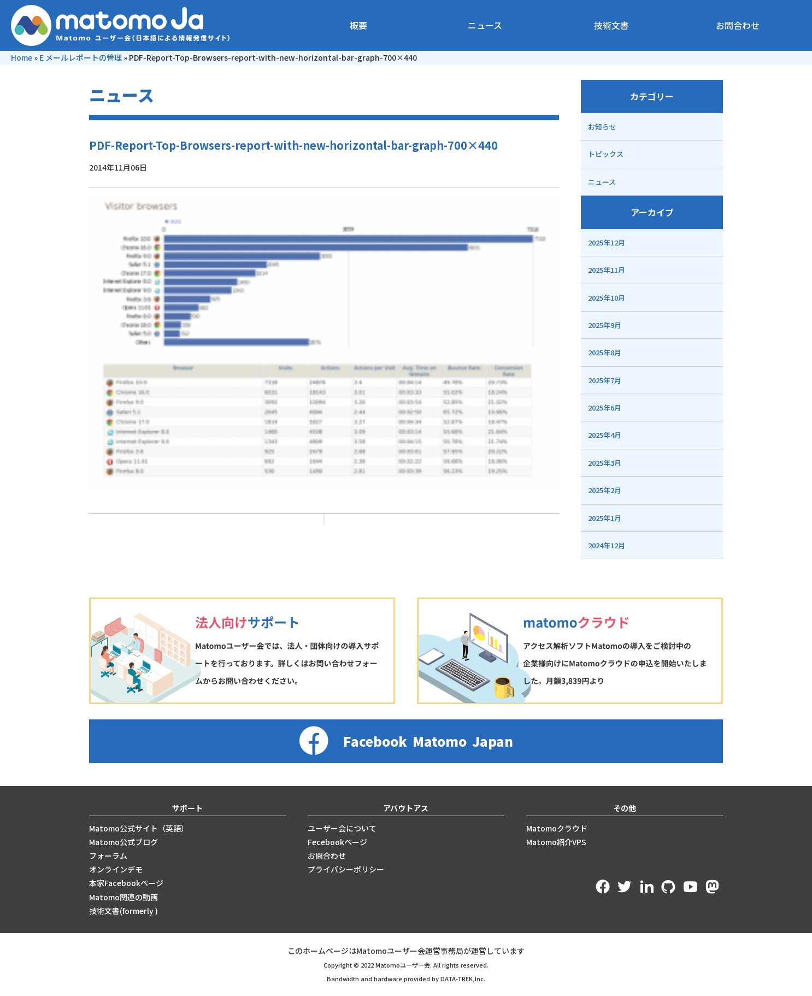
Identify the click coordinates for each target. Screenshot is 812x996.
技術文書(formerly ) (123, 910)
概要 (358, 25)
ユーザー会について (342, 828)
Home (21, 57)
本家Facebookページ (126, 882)
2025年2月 (604, 490)
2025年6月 (604, 407)
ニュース (485, 25)
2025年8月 (604, 352)
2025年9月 (604, 325)
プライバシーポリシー (346, 869)
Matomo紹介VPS (556, 841)
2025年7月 (604, 380)
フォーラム (108, 855)
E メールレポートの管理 (80, 57)
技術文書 (611, 25)
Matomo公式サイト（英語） (139, 828)
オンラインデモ (116, 869)
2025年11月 (606, 270)
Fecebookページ (337, 841)
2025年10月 (606, 297)
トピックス (605, 154)
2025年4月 (604, 435)
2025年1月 (604, 518)
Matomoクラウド (556, 828)
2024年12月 (606, 545)
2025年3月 (604, 463)
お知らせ (602, 126)
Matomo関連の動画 (123, 897)
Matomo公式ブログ (123, 841)
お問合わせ (738, 25)
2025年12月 (606, 242)
